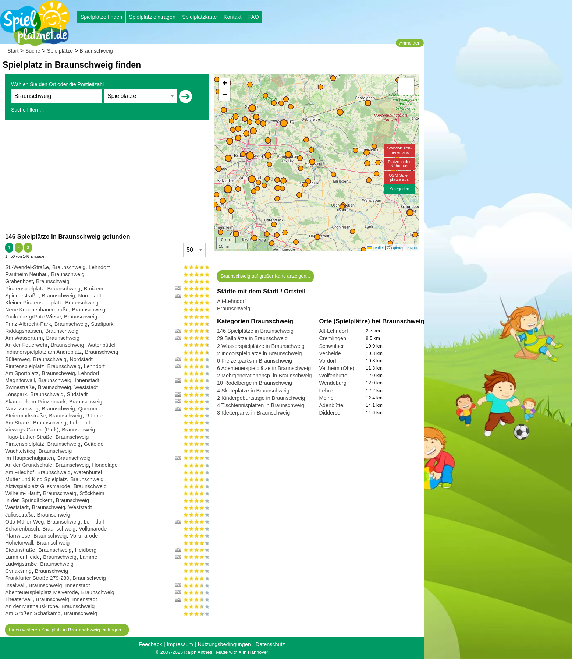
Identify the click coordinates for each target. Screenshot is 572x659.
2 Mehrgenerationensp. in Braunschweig (264, 375)
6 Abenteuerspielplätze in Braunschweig (264, 368)
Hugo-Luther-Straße (28, 437)
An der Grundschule (28, 465)
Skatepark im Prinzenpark (35, 402)
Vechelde (330, 353)
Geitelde (94, 444)
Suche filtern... (27, 110)
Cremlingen (333, 338)
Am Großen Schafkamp (32, 613)
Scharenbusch (22, 529)
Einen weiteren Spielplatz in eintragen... (67, 629)
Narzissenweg (21, 409)
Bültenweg (17, 359)
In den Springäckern (29, 500)
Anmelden (409, 43)
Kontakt (233, 17)
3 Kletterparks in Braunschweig (253, 413)
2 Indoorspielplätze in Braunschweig (259, 353)
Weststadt (86, 387)
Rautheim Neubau (26, 274)
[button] (250, 155)
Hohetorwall (19, 543)
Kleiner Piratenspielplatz (33, 303)
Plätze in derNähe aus (399, 163)
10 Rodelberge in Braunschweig (254, 383)
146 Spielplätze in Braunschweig (255, 331)
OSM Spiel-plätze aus (399, 177)
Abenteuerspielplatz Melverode (41, 592)
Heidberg (85, 550)
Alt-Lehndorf (231, 301)
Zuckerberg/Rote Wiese (33, 317)
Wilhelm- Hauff (22, 493)
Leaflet (375, 248)
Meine (326, 398)
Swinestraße (20, 387)
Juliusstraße (19, 515)
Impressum (180, 644)
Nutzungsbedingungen (224, 644)
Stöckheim (91, 493)
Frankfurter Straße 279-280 (37, 578)
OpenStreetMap (404, 248)
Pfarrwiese (17, 536)
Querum (87, 409)
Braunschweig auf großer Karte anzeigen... (265, 276)
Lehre (326, 391)
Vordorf (327, 361)
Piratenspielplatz (24, 289)
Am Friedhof (19, 472)
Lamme (88, 557)
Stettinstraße (20, 550)
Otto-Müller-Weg (24, 522)
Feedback (150, 644)
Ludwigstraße (21, 564)
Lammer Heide (22, 557)
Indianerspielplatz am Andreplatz (43, 352)
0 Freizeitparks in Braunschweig (254, 361)
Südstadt (77, 394)
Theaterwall (18, 599)
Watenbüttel (101, 345)
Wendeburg (333, 383)
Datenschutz (270, 644)
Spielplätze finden (101, 17)
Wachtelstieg (20, 451)
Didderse (330, 413)
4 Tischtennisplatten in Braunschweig (260, 405)
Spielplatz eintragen (152, 17)
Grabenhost (19, 281)
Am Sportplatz (21, 373)
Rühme (94, 416)
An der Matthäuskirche (31, 606)
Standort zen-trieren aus (399, 150)
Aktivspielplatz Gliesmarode (37, 486)
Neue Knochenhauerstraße (37, 310)
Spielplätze (60, 51)
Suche (32, 51)
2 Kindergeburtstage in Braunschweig (261, 398)
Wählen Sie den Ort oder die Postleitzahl (57, 84)
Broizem (93, 289)
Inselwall (15, 585)
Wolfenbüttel (334, 375)
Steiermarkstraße (25, 416)
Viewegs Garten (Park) (31, 430)
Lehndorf (99, 267)
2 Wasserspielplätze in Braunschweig (261, 346)
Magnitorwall (20, 380)
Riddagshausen (23, 331)
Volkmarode (93, 529)
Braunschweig (96, 51)
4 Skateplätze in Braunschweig (253, 391)
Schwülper (331, 346)
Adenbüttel (332, 405)
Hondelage (105, 465)
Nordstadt (89, 296)
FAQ (253, 17)
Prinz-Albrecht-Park (28, 324)
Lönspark (16, 394)
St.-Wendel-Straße (27, 267)
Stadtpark (102, 324)
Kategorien (399, 189)
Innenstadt (87, 380)
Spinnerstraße (21, 296)
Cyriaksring (18, 571)
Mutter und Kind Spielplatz (36, 479)
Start (12, 51)
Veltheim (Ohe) (337, 368)
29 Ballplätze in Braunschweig (252, 338)
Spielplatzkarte (199, 17)
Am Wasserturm (24, 338)
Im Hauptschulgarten (29, 458)
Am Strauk (17, 423)
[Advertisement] (107, 176)
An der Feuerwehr (26, 345)
